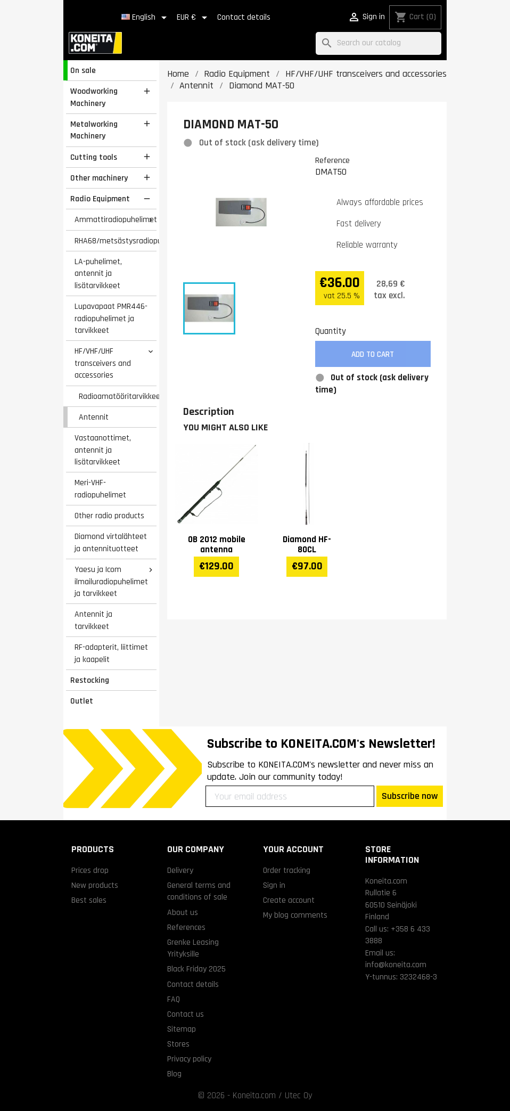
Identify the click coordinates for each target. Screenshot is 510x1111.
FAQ (173, 999)
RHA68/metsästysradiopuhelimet (116, 240)
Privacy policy (189, 1058)
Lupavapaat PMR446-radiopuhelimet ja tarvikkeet (111, 318)
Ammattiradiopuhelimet (116, 219)
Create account (289, 900)
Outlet (81, 701)
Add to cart (372, 354)
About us (182, 912)
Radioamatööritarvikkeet (118, 396)
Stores (178, 1044)
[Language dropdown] (145, 17)
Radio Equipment (100, 198)
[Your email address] (289, 796)
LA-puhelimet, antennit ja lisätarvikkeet (98, 273)
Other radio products (109, 515)
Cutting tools (93, 157)
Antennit (94, 417)
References (186, 927)
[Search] (378, 43)
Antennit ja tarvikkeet (93, 620)
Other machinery (99, 178)
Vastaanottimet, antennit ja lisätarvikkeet (103, 449)
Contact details (243, 17)
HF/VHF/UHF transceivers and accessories (103, 363)
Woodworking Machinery (94, 97)
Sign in (274, 885)
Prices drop (90, 870)
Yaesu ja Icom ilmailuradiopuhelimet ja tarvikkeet (111, 581)
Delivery (180, 870)
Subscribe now (410, 796)
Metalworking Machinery (94, 130)
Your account (293, 849)
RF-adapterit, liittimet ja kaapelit (111, 653)
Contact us (185, 1014)
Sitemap (181, 1029)
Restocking (89, 680)
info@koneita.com (395, 964)
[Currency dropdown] (194, 17)
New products (94, 885)
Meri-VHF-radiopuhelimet (100, 488)
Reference (332, 160)
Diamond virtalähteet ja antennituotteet (111, 542)
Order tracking (286, 870)
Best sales (88, 900)
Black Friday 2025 (196, 968)
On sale (83, 70)
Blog (174, 1073)
